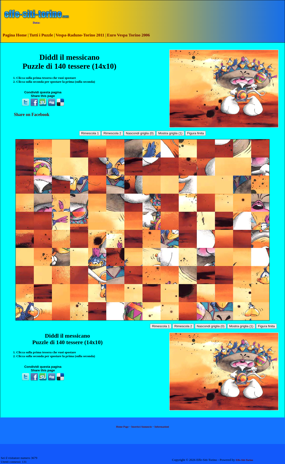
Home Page (122, 426)
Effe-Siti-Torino (244, 460)
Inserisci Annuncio (141, 426)
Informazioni (162, 426)
